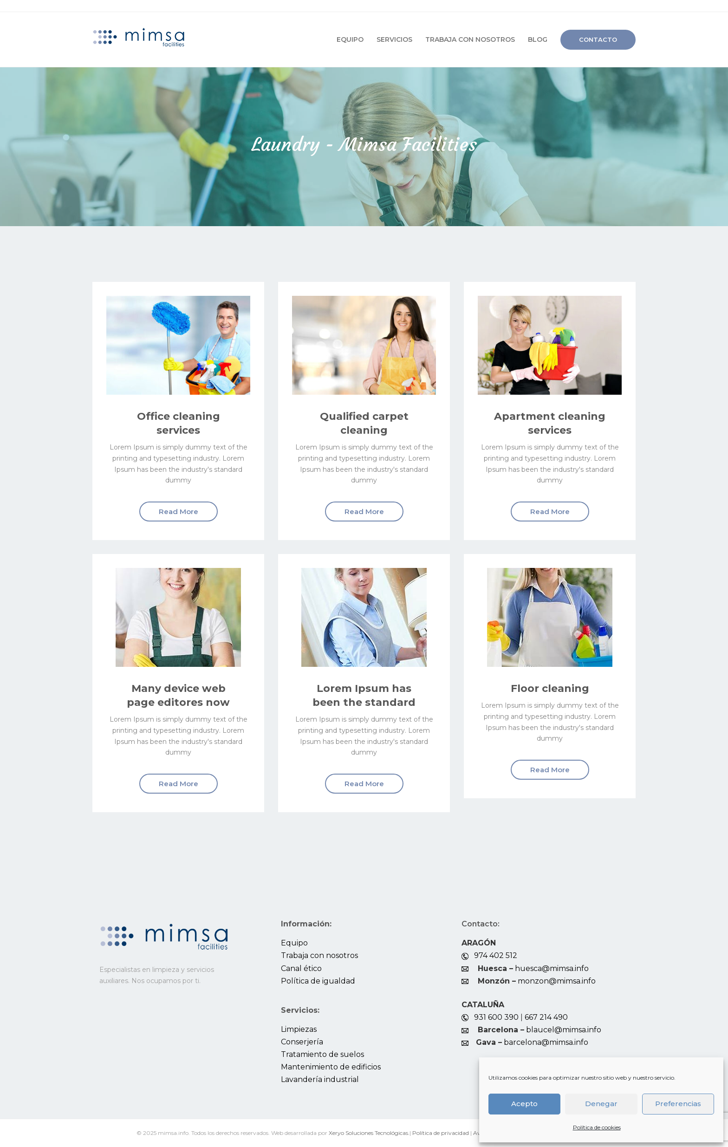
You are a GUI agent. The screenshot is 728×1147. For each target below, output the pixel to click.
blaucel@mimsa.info (563, 1029)
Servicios (394, 39)
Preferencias (678, 1103)
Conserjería (302, 1041)
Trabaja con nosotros (470, 39)
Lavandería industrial (320, 1079)
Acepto (524, 1103)
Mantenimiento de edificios (331, 1066)
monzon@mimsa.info (557, 981)
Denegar (601, 1103)
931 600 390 (496, 1017)
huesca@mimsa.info (552, 968)
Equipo (350, 39)
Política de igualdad (318, 981)
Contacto (598, 39)
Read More (178, 511)
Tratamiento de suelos (322, 1054)
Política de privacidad (440, 1132)
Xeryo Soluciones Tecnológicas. (369, 1132)
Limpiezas (299, 1029)
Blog (537, 39)
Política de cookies (597, 1127)
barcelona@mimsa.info (546, 1042)
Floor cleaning (550, 688)
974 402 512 (495, 955)
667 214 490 (546, 1017)
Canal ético (301, 968)
